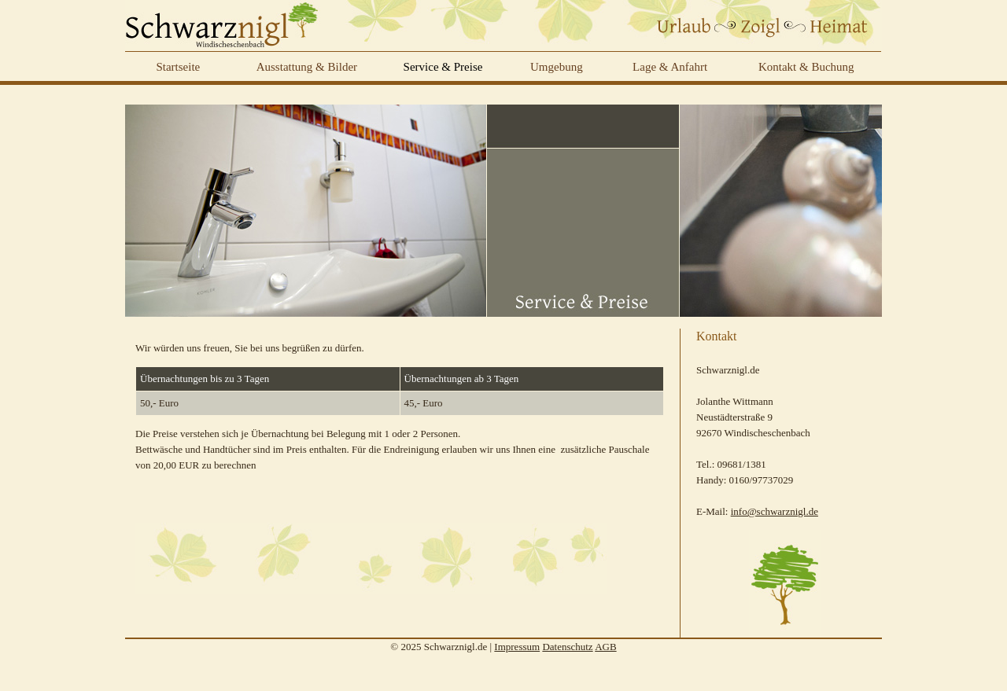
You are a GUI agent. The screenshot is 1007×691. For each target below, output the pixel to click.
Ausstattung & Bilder (306, 67)
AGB (605, 646)
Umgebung (556, 67)
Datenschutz (567, 646)
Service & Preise (443, 67)
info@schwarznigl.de (774, 511)
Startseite (178, 67)
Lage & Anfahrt (670, 67)
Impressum (517, 646)
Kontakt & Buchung (806, 67)
